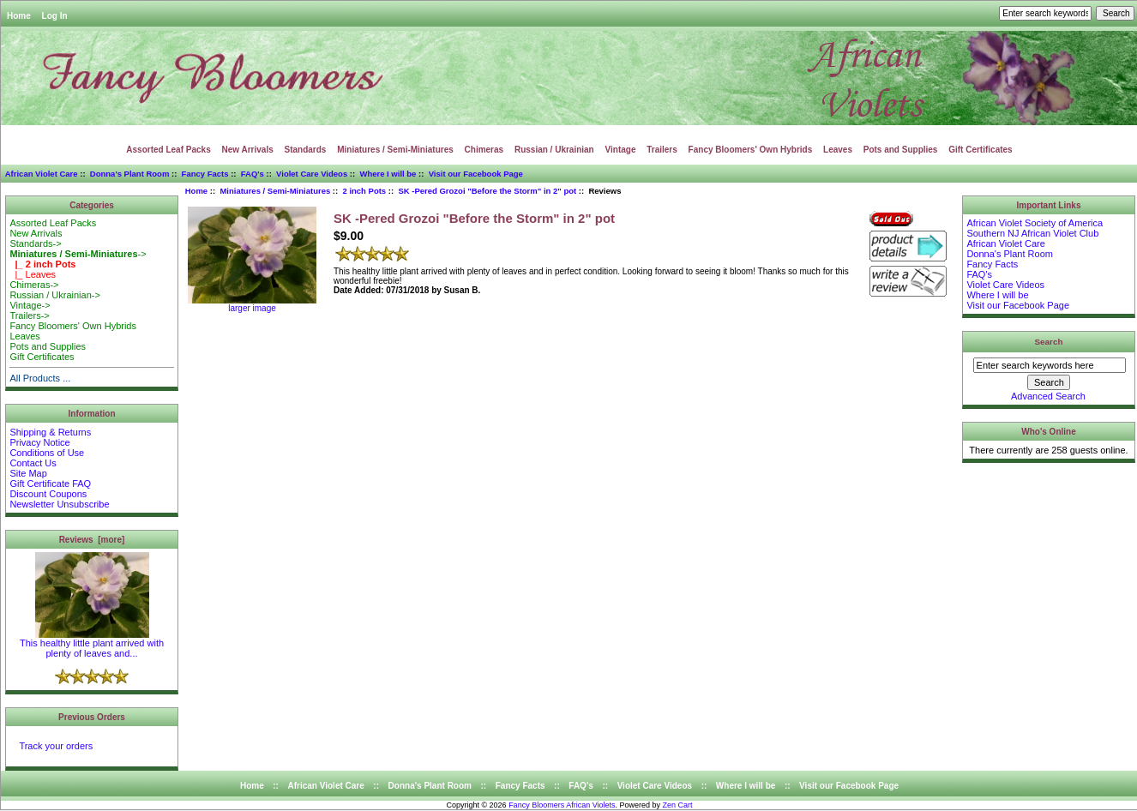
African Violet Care (41, 173)
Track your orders (56, 746)
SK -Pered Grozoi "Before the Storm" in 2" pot (487, 190)
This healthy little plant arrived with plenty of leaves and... (92, 643)
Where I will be (387, 173)
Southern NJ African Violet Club (1032, 233)
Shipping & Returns (50, 432)
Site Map (27, 473)
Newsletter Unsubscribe (59, 504)
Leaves (837, 149)
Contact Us (32, 463)
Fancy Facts (205, 173)
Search (1049, 341)
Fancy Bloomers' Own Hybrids (751, 149)
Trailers (662, 149)
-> (77, 254)
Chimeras (484, 149)
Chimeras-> (33, 284)
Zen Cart (678, 805)
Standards (306, 149)
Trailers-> (29, 315)
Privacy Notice (39, 442)
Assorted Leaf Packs (168, 149)
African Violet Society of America (1034, 223)
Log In (55, 16)
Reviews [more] (92, 539)
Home (19, 16)
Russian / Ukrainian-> (54, 295)
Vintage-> (29, 305)
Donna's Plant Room (130, 173)
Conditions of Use (46, 453)
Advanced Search (1048, 396)
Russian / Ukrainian (554, 149)
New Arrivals (248, 149)
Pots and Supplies (900, 149)
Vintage (620, 149)
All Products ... (39, 378)
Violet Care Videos (311, 173)
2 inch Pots (364, 190)
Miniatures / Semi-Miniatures (275, 190)
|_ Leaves (32, 274)
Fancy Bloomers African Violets (561, 805)
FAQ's (252, 173)
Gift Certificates (980, 149)
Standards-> (35, 243)
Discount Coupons (48, 494)
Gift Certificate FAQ (50, 483)
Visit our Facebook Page (476, 173)
